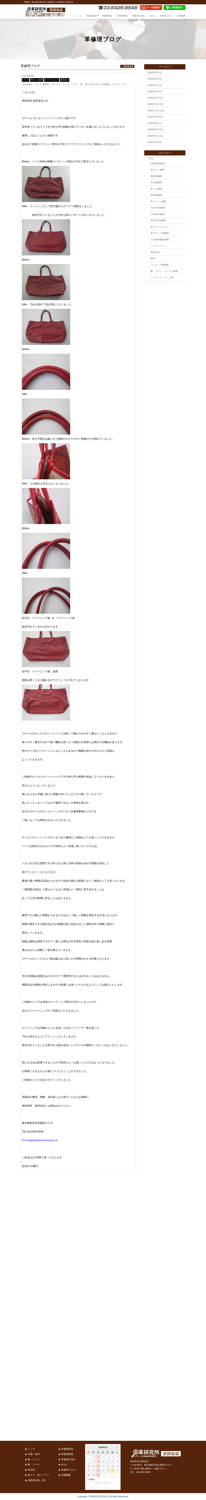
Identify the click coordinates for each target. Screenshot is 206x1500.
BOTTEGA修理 (158, 220)
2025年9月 (152, 123)
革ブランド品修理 (160, 233)
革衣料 (31, 1469)
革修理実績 (122, 16)
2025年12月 (153, 104)
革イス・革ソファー (38, 1475)
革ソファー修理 (158, 201)
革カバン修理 (36, 80)
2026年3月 (152, 85)
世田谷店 (65, 80)
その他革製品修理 (160, 239)
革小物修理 (156, 182)
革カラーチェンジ (160, 227)
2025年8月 (152, 129)
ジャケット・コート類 (162, 277)
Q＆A (152, 16)
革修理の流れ (138, 16)
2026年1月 (152, 98)
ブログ (25, 80)
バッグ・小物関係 (160, 265)
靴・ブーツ (34, 1464)
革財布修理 (156, 176)
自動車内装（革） (37, 1480)
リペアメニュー (51, 80)
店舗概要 (181, 16)
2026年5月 (152, 72)
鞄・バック (34, 1459)
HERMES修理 (158, 163)
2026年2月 (152, 91)
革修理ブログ (166, 16)
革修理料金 (107, 16)
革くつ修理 (156, 189)
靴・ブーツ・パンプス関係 (164, 271)
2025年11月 (153, 110)
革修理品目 (91, 16)
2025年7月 (152, 136)
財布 (153, 258)
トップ (78, 16)
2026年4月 (152, 78)
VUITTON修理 (158, 207)
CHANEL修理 (157, 214)
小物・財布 (34, 1454)
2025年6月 (152, 142)
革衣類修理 (156, 195)
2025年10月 (153, 116)
